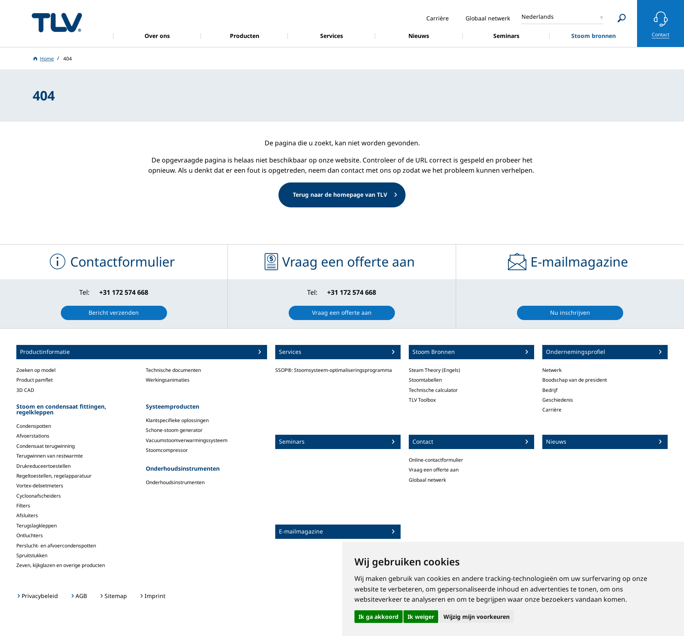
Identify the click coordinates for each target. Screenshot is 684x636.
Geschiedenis (557, 399)
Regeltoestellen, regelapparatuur (53, 475)
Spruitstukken (31, 555)
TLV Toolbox (422, 399)
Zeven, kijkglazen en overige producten (60, 565)
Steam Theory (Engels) (434, 370)
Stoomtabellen (425, 379)
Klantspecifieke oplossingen (177, 420)
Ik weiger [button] (421, 616)
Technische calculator (433, 390)
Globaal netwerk (427, 479)
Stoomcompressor (167, 450)
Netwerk (551, 370)
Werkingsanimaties (167, 379)
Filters (23, 505)
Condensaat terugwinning (45, 446)
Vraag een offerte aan (434, 469)
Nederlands (537, 16)
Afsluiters (27, 515)
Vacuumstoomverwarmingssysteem (186, 440)
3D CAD (25, 390)
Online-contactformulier (436, 459)
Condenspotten (33, 426)
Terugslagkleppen (36, 525)
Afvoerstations (32, 435)
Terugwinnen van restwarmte (49, 455)
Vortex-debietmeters (39, 485)
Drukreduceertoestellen (43, 466)
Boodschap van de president (574, 379)
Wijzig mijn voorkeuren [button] (476, 616)
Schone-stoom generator (174, 430)
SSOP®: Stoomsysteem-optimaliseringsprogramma (333, 370)
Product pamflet (34, 379)
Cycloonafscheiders (38, 495)
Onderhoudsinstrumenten (175, 482)
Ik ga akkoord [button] (379, 616)
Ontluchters (29, 535)
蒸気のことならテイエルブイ (56, 22)
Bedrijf (549, 390)
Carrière (551, 409)
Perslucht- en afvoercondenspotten (56, 545)
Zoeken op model (36, 370)
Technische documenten (173, 370)
